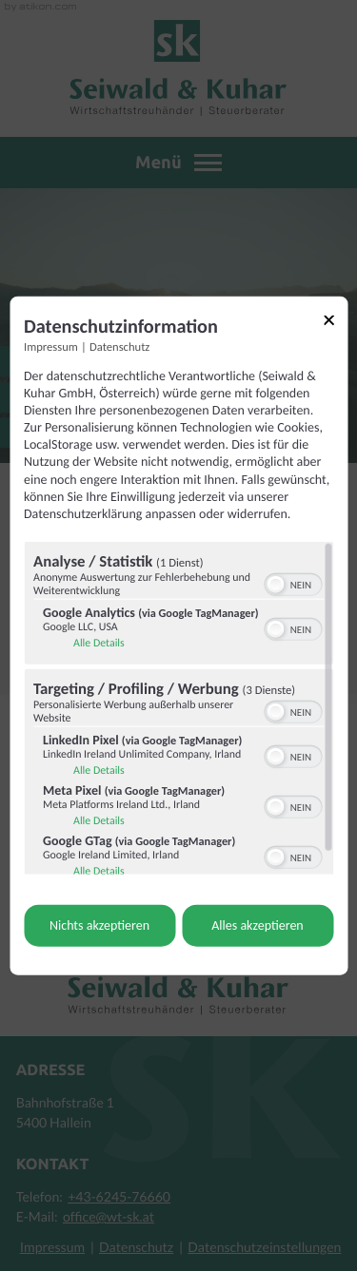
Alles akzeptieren (257, 925)
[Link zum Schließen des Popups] (335, 323)
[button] (275, 584)
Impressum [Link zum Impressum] (51, 346)
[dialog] (178, 635)
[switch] (293, 582)
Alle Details (99, 643)
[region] (178, 708)
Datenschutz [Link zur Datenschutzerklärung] (119, 346)
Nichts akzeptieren (99, 925)
